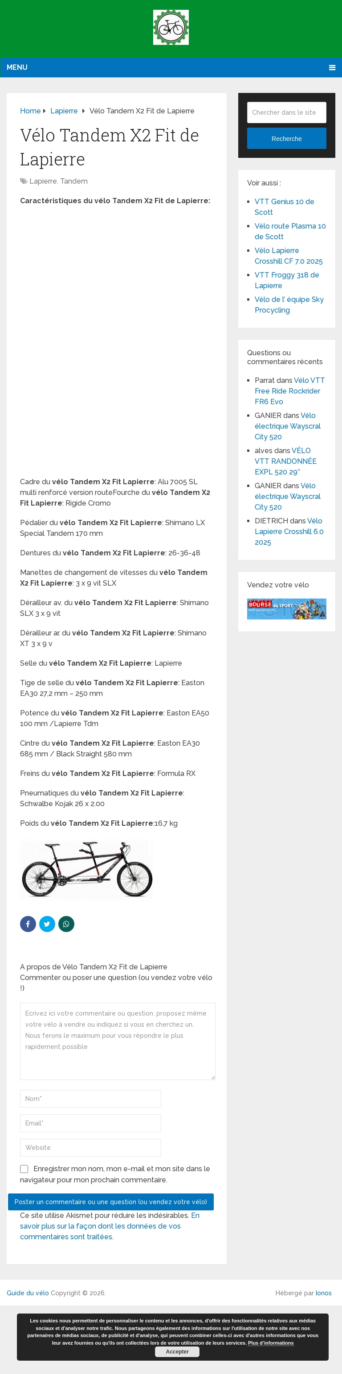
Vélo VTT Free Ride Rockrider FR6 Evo (290, 391)
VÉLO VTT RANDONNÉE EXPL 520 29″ (286, 461)
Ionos (324, 1293)
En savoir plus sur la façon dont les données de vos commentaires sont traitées (110, 1226)
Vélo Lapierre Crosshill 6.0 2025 (289, 531)
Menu (17, 67)
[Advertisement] (117, 277)
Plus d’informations (271, 1343)
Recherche (287, 138)
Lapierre (43, 181)
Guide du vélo (28, 1293)
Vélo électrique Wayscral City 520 (288, 426)
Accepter (177, 1352)
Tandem (74, 181)
